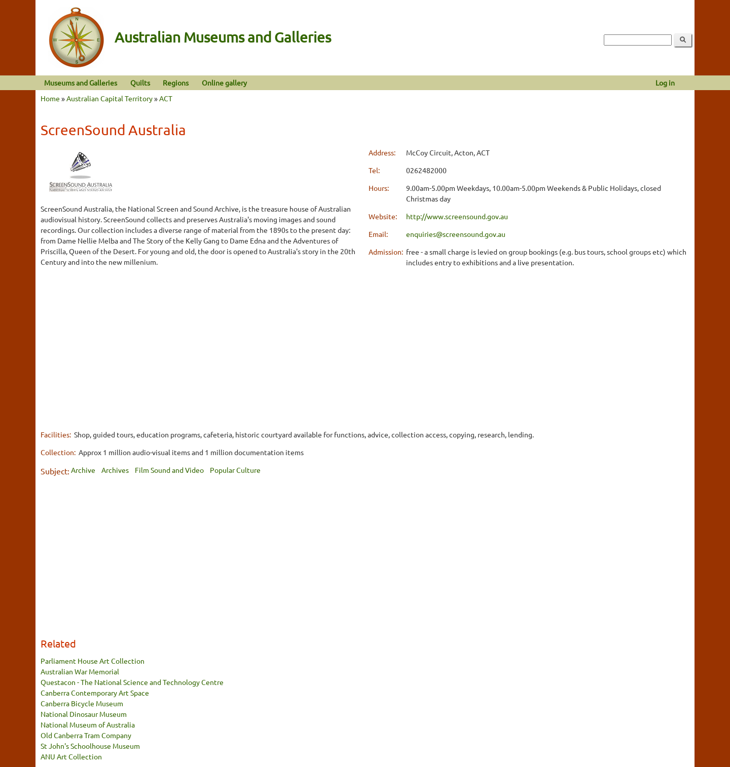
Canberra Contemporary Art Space (95, 692)
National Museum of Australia (88, 724)
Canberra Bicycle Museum (82, 703)
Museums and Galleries (80, 82)
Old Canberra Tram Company (86, 735)
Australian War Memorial (80, 671)
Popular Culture (235, 469)
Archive (83, 469)
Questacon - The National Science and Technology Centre (132, 682)
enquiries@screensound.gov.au (455, 233)
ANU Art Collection (71, 756)
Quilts (140, 82)
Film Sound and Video (169, 469)
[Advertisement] (201, 347)
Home (50, 98)
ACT (165, 98)
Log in (665, 82)
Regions (176, 82)
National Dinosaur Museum (84, 713)
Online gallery (224, 82)
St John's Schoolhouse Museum (90, 745)
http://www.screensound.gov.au (457, 216)
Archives (115, 469)
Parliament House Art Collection (92, 660)
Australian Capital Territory (109, 98)
